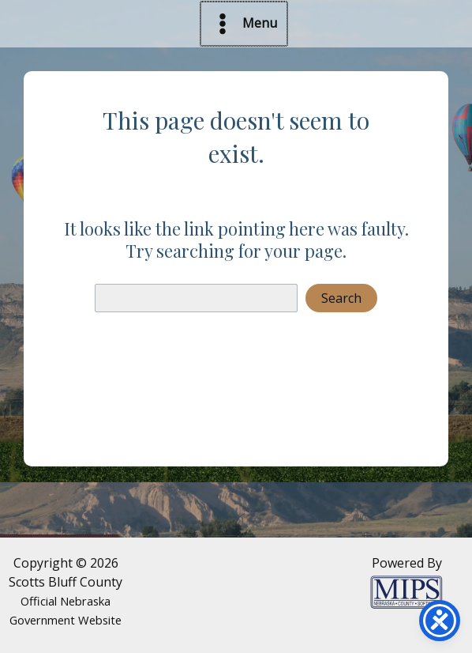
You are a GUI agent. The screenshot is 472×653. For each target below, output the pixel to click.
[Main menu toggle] (243, 24)
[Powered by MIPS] (406, 590)
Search (341, 298)
